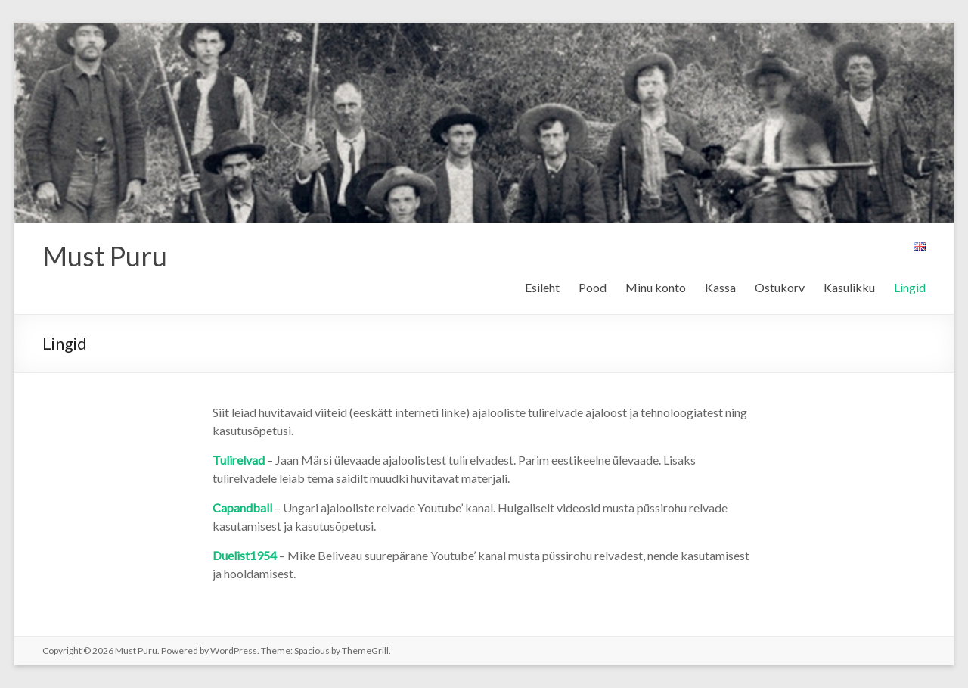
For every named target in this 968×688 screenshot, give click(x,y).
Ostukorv (780, 287)
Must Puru (104, 255)
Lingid (910, 287)
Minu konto (655, 287)
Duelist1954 (245, 555)
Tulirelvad (239, 460)
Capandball (242, 507)
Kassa (720, 287)
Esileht (542, 287)
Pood (593, 287)
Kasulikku (849, 287)
